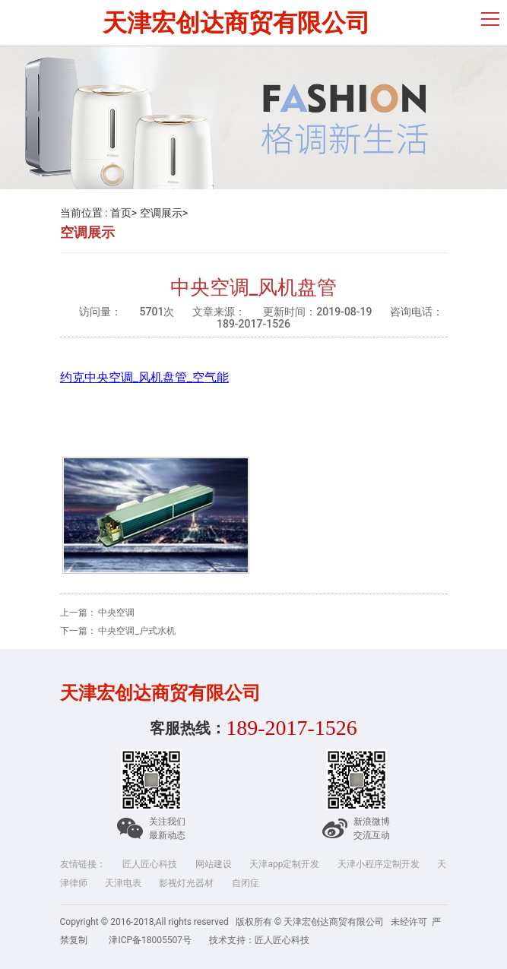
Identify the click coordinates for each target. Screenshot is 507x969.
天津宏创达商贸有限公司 (236, 22)
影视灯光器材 (186, 883)
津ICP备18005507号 (150, 940)
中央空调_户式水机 (136, 630)
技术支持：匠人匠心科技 (259, 940)
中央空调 (116, 612)
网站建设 (213, 864)
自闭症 (245, 883)
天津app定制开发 (284, 864)
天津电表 (123, 883)
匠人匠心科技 (149, 864)
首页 (121, 213)
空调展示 (161, 213)
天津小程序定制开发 (378, 864)
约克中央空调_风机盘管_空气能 (144, 377)
